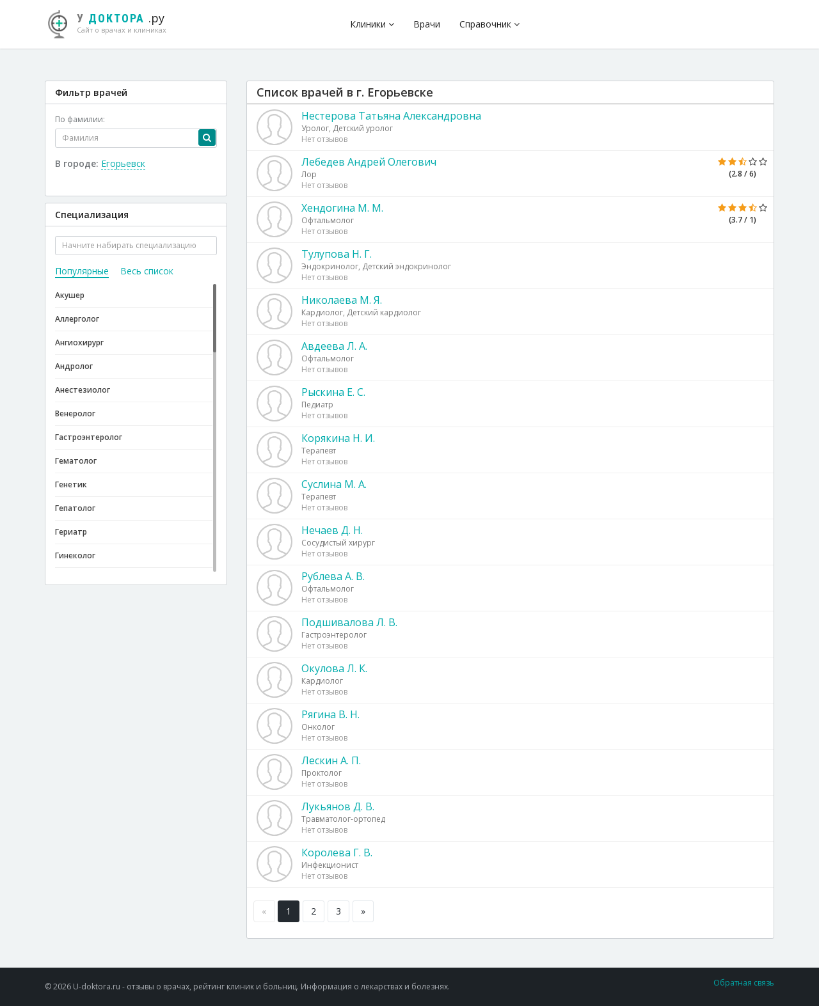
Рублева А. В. (333, 576)
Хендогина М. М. (342, 208)
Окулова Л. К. (334, 668)
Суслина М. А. (334, 484)
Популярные (82, 271)
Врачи (426, 24)
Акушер (69, 295)
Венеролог (75, 413)
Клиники (372, 24)
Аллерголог (77, 318)
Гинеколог (75, 555)
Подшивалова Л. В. (349, 622)
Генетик (71, 484)
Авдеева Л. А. (334, 346)
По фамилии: (80, 119)
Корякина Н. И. (338, 438)
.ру (112, 22)
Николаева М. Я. (341, 300)
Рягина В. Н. (330, 714)
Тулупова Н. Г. (336, 254)
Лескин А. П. (331, 760)
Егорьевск (123, 163)
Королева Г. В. (336, 852)
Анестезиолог (82, 389)
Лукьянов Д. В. (337, 806)
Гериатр (71, 531)
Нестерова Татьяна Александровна (391, 116)
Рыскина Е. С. (333, 392)
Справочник (489, 24)
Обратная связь (743, 982)
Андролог (74, 366)
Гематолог (76, 460)
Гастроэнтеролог (88, 437)
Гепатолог (75, 508)
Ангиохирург (79, 342)
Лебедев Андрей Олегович (368, 162)
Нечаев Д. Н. (332, 530)
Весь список (146, 271)
